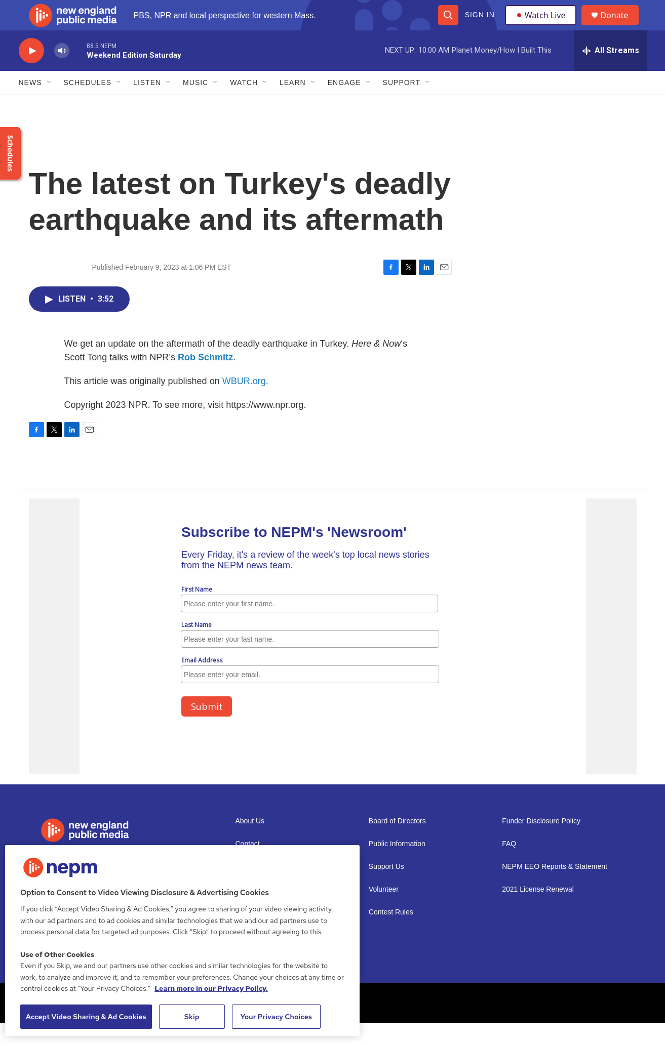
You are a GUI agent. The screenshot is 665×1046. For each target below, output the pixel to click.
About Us (250, 844)
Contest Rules (391, 935)
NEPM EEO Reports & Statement (554, 889)
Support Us (386, 889)
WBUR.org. (245, 404)
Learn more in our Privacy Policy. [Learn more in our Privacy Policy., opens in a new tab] (211, 988)
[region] (182, 940)
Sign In (479, 26)
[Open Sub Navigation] (50, 105)
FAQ (509, 866)
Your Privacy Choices (276, 1016)
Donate (621, 26)
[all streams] (610, 73)
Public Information (397, 866)
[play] (31, 73)
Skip (192, 1016)
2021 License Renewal (538, 912)
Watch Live (543, 26)
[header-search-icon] (448, 26)
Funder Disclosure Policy (541, 844)
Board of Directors (397, 844)
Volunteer (384, 912)
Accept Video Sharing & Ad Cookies (86, 1016)
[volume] (61, 73)
